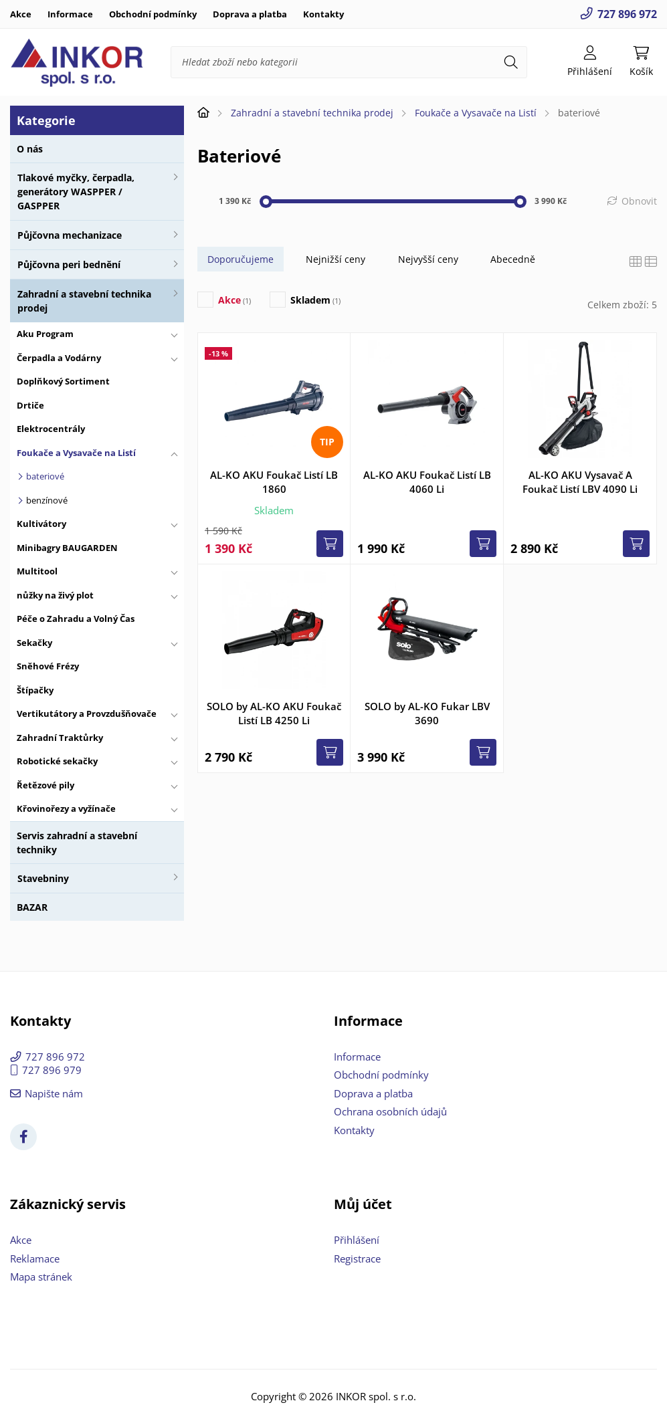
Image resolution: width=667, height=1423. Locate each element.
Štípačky (35, 690)
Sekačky (34, 643)
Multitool (37, 571)
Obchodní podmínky (153, 14)
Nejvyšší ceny (428, 259)
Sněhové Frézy (48, 666)
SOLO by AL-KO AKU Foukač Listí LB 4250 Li (274, 713)
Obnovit (639, 201)
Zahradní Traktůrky (60, 738)
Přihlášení (356, 1239)
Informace (70, 14)
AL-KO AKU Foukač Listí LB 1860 (274, 482)
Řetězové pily (45, 785)
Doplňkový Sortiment (63, 381)
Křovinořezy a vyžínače (66, 808)
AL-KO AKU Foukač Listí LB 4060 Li (427, 482)
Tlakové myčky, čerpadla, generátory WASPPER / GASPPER (75, 191)
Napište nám (54, 1093)
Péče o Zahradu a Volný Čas (75, 619)
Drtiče (30, 405)
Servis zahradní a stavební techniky (77, 842)
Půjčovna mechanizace (69, 235)
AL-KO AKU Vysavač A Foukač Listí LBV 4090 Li (580, 482)
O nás (30, 148)
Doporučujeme (240, 259)
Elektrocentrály (51, 429)
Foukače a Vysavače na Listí (76, 453)
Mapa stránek (41, 1276)
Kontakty (323, 14)
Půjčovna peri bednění (68, 264)
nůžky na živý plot (55, 595)
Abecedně (512, 259)
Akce (20, 14)
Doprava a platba (250, 14)
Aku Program (45, 334)
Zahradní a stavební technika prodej (84, 301)
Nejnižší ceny (335, 259)
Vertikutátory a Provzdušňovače (87, 713)
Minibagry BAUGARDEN (67, 548)
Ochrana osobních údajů (390, 1111)
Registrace (357, 1258)
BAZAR (32, 907)
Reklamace (35, 1258)
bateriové (45, 476)
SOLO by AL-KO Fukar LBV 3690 (427, 713)
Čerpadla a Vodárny (59, 358)
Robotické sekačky (57, 761)
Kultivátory (41, 524)
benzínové (47, 500)
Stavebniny (43, 878)
